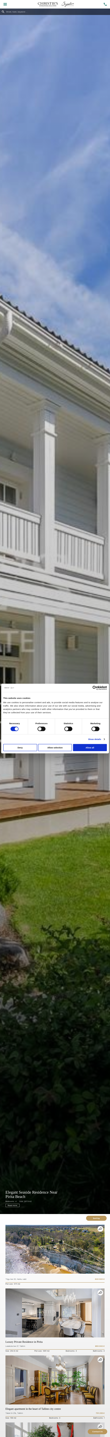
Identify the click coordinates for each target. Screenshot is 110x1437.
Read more (12, 1205)
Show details (94, 739)
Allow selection (55, 747)
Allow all (90, 747)
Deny (20, 747)
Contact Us (97, 1431)
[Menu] (5, 4)
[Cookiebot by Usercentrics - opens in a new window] (94, 688)
